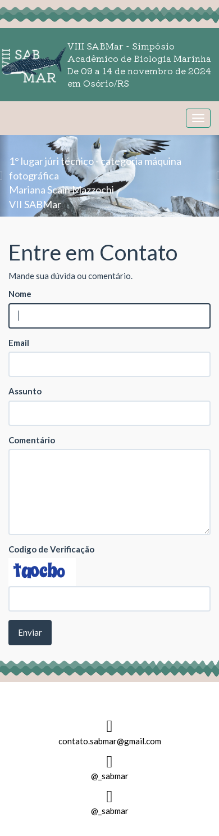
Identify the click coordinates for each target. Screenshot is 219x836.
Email (18, 343)
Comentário (31, 440)
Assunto (25, 391)
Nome (19, 294)
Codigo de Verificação (51, 549)
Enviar (30, 632)
